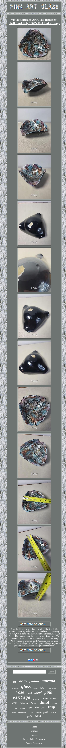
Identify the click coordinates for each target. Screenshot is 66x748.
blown (34, 703)
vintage (21, 697)
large (14, 702)
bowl (38, 692)
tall (14, 682)
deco (23, 681)
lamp (51, 707)
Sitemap (34, 731)
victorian (22, 708)
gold (29, 716)
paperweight (52, 688)
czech (14, 713)
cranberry (37, 699)
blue (37, 707)
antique (42, 711)
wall (45, 698)
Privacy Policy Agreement (34, 739)
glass (26, 686)
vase (20, 692)
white (53, 712)
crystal (15, 708)
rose (53, 698)
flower (54, 703)
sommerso (15, 688)
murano (48, 681)
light (30, 707)
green (43, 708)
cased (29, 693)
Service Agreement (34, 743)
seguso (36, 688)
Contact (34, 735)
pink (48, 692)
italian (42, 688)
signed (44, 702)
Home (34, 727)
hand (38, 716)
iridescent (24, 703)
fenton (34, 681)
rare (31, 712)
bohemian (22, 712)
